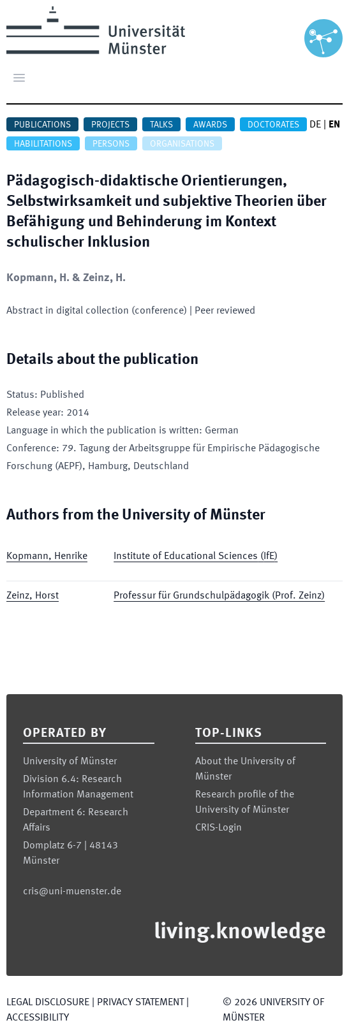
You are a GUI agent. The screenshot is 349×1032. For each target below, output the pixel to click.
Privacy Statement (140, 1003)
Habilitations (43, 144)
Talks (161, 124)
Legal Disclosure (47, 1003)
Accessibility (37, 1018)
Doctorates (273, 124)
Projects (110, 124)
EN (334, 125)
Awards (210, 124)
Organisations (182, 144)
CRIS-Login (218, 828)
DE (315, 125)
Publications (42, 124)
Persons (111, 144)
